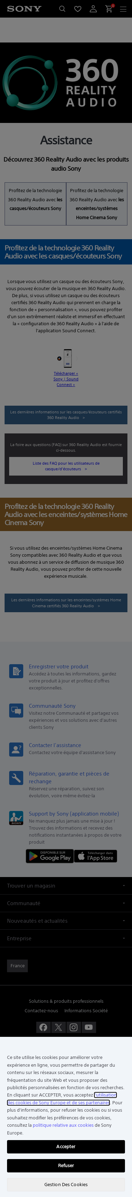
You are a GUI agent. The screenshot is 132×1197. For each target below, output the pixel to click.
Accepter (65, 1147)
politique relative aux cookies (63, 1125)
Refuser (66, 1166)
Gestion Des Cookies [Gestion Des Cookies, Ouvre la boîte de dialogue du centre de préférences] (66, 1185)
